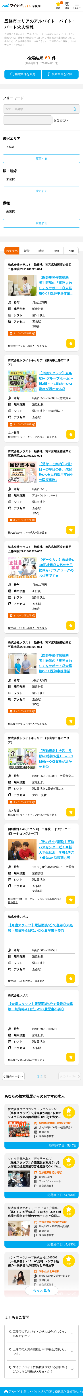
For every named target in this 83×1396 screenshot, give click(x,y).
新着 (27, 251)
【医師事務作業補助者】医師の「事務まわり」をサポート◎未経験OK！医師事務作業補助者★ (56, 286)
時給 (41, 251)
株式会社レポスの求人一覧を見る (26, 981)
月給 (71, 251)
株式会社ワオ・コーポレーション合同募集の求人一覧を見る (36, 901)
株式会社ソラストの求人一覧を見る (27, 346)
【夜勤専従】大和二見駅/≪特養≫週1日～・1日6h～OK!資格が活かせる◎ (56, 759)
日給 (56, 251)
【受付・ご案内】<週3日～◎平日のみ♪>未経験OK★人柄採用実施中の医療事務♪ (56, 472)
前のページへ (13, 1076)
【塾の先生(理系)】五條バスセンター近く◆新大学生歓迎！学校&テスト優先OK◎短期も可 (56, 850)
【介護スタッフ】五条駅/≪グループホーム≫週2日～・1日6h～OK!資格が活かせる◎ (56, 381)
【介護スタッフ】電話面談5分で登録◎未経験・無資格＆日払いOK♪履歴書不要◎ (40, 927)
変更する (41, 158)
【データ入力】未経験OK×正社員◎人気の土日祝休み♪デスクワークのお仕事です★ (56, 567)
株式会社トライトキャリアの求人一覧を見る (32, 437)
